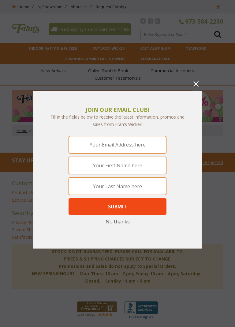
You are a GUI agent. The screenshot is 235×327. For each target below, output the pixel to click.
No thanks (118, 221)
